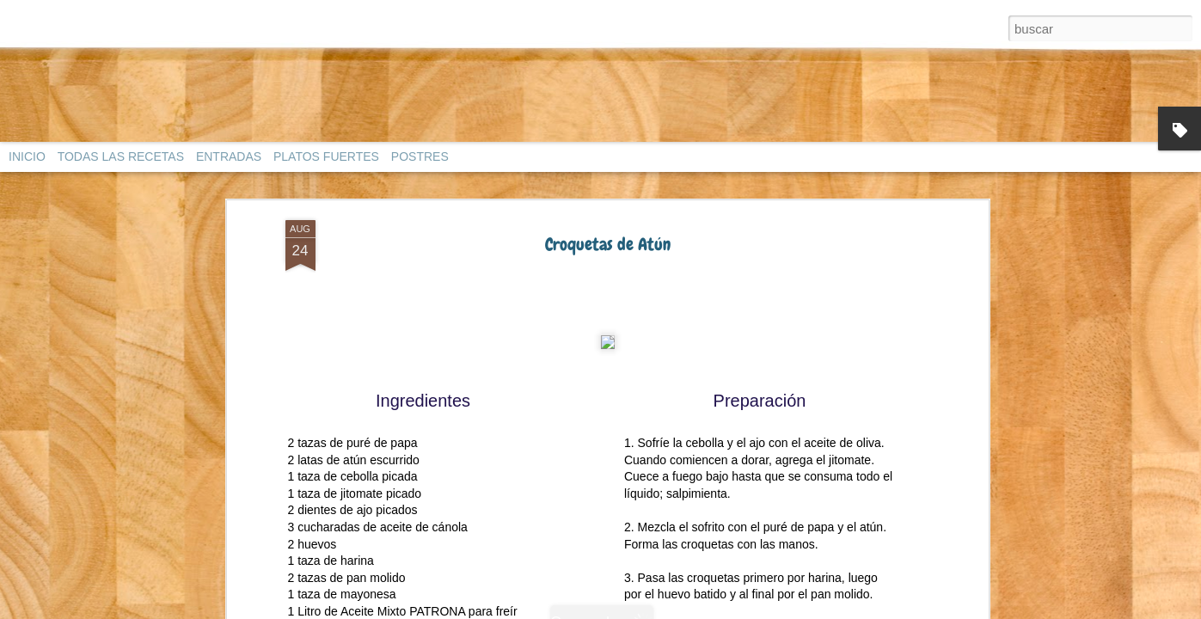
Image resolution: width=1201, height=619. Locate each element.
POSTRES (420, 156)
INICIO (27, 156)
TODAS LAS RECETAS (121, 156)
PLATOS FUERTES (326, 156)
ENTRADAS (228, 156)
